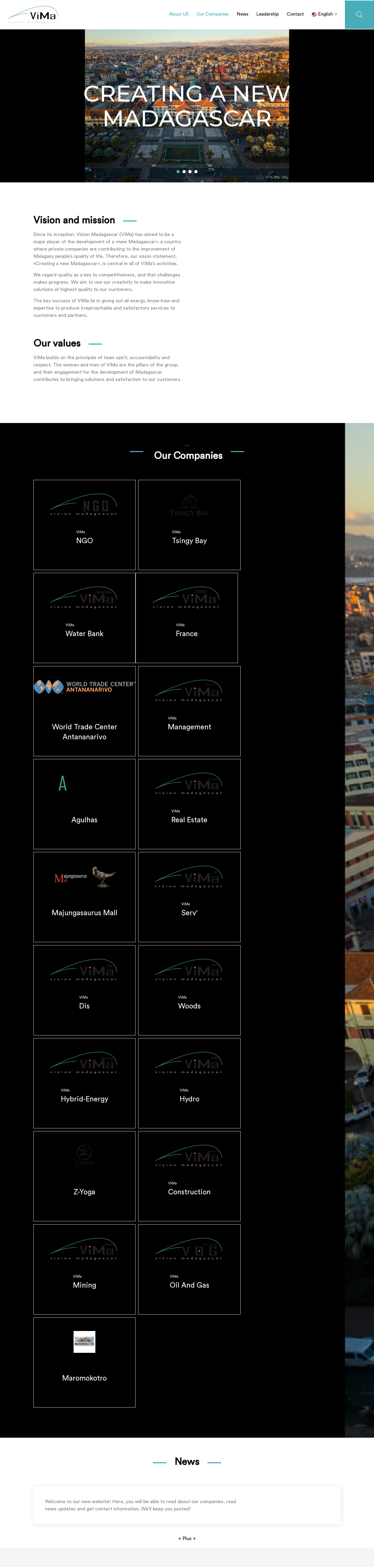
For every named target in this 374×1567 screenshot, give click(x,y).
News (242, 13)
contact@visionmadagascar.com (83, 1521)
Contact (295, 13)
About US (179, 13)
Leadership (267, 13)
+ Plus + (187, 1444)
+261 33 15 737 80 (107, 1514)
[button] (178, 170)
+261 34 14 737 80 (63, 1514)
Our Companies (212, 13)
